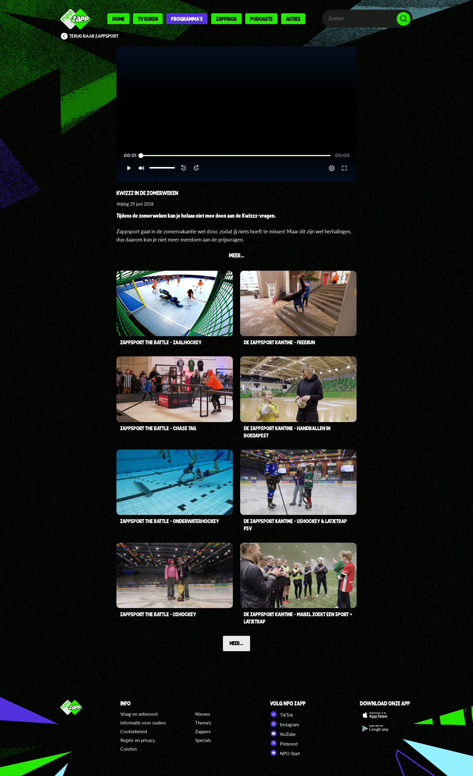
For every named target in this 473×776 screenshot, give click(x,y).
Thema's (203, 722)
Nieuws (202, 714)
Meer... (236, 643)
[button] (129, 168)
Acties (293, 18)
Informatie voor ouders (143, 722)
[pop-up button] (332, 168)
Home (118, 18)
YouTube (283, 733)
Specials (203, 740)
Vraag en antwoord (138, 714)
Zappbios (226, 18)
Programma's (187, 18)
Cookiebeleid (133, 731)
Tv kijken (148, 18)
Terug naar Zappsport (94, 36)
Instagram (284, 723)
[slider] (236, 155)
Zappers (203, 731)
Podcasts (261, 18)
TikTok (281, 714)
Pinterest (284, 743)
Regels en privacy (137, 740)
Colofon (128, 749)
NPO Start (285, 752)
